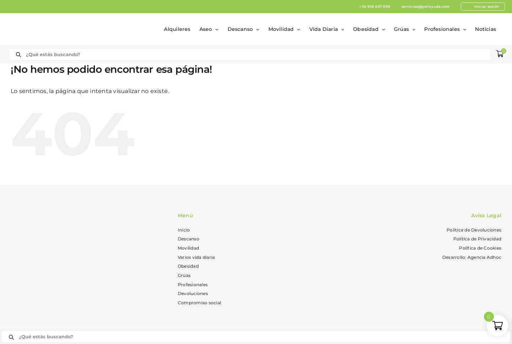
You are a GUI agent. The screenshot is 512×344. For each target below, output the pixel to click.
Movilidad (188, 248)
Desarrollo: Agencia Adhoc (471, 257)
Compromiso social (199, 302)
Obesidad (188, 266)
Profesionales (193, 284)
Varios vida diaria (196, 257)
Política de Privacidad (477, 238)
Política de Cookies (480, 248)
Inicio (184, 230)
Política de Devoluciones (474, 230)
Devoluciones (193, 293)
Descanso (188, 238)
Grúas (184, 275)
